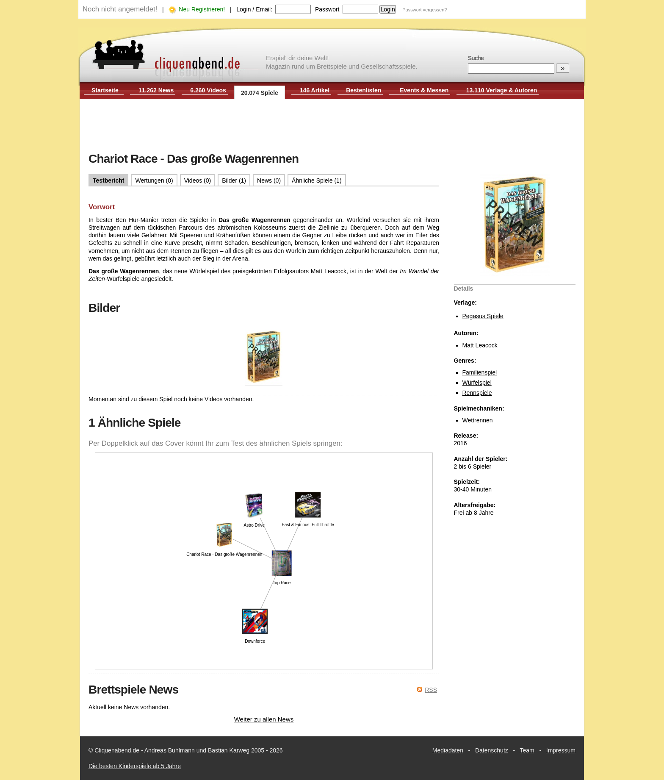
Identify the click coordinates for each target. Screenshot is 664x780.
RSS (431, 689)
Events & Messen (424, 90)
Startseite (105, 90)
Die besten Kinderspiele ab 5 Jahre (135, 766)
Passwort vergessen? (424, 9)
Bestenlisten (363, 90)
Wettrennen (477, 420)
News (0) (269, 180)
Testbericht (108, 180)
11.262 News (156, 90)
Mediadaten (447, 750)
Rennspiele (477, 392)
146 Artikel (314, 90)
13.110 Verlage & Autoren (501, 90)
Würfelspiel (477, 382)
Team (527, 750)
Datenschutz (491, 750)
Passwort (327, 9)
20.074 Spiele (259, 92)
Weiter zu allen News (264, 719)
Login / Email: (254, 9)
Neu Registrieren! (202, 9)
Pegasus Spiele (483, 316)
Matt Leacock (480, 345)
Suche (476, 58)
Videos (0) (197, 180)
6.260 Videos (208, 90)
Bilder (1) (234, 180)
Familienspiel (479, 372)
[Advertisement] (332, 126)
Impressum (560, 750)
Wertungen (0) (154, 180)
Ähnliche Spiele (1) (317, 180)
